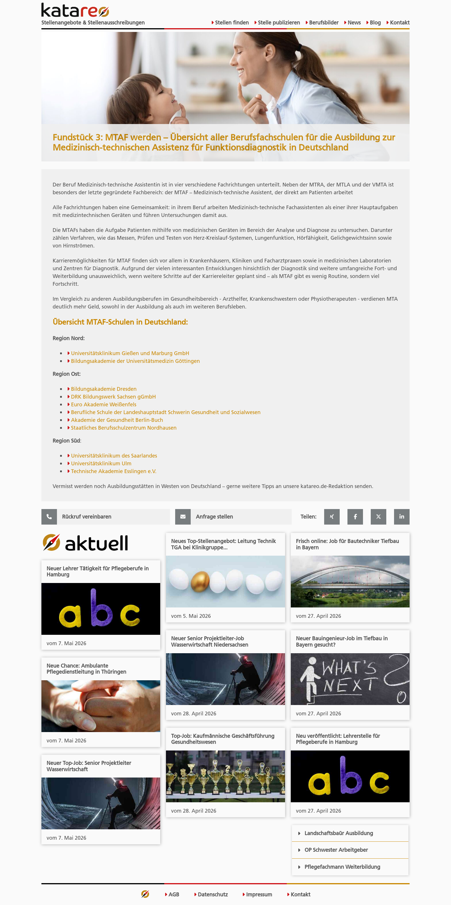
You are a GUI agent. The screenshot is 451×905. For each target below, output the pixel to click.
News (353, 22)
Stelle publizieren (278, 22)
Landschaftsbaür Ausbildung (335, 833)
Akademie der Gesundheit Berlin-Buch (117, 420)
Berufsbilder (323, 22)
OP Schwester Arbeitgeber (333, 850)
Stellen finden (231, 22)
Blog (374, 22)
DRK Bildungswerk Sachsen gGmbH (113, 396)
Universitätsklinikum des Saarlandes (114, 455)
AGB (172, 894)
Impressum (257, 894)
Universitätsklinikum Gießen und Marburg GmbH (130, 353)
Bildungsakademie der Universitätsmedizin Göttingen (135, 361)
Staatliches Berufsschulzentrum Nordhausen (124, 427)
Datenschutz (211, 894)
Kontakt (399, 22)
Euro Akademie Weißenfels (103, 404)
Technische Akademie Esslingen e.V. (113, 471)
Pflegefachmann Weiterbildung (339, 867)
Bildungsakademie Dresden (104, 389)
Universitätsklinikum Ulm (101, 463)
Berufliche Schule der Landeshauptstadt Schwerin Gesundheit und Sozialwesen (166, 412)
